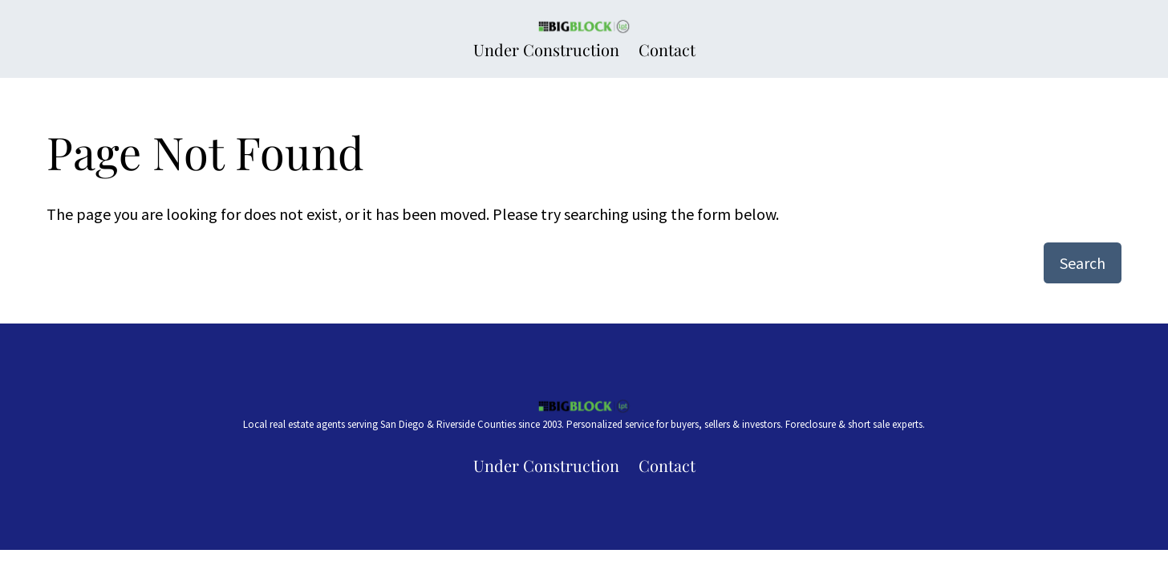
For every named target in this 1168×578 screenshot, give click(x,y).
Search (1082, 263)
